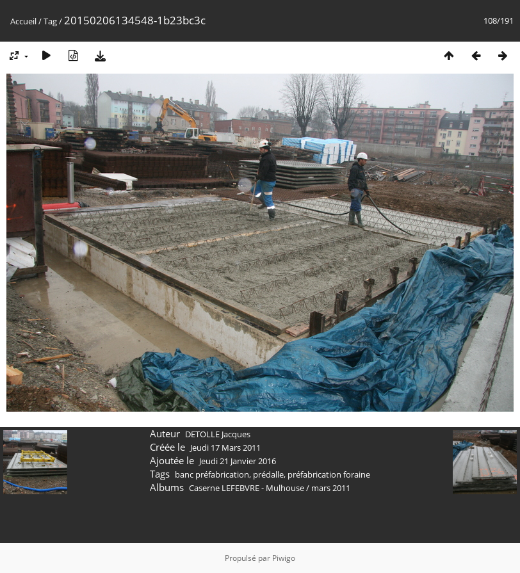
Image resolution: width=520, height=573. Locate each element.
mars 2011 (330, 488)
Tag (50, 21)
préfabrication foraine (329, 474)
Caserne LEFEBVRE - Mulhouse (246, 488)
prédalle (268, 474)
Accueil (23, 21)
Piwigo (283, 558)
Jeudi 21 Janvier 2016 (237, 461)
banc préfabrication (212, 474)
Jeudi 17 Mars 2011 (225, 447)
